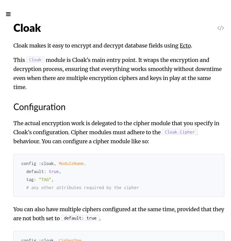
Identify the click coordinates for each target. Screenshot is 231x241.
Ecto (185, 45)
